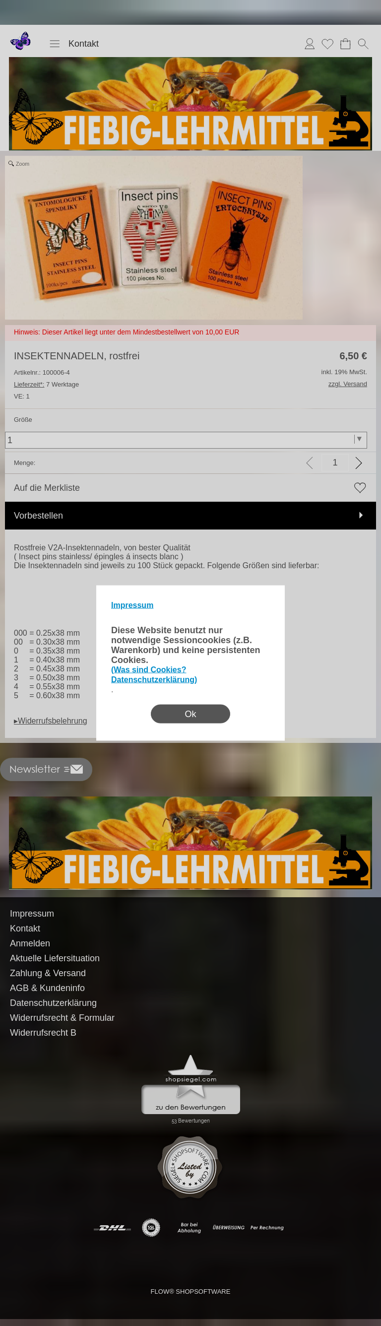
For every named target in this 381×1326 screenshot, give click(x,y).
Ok (190, 714)
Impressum (132, 605)
